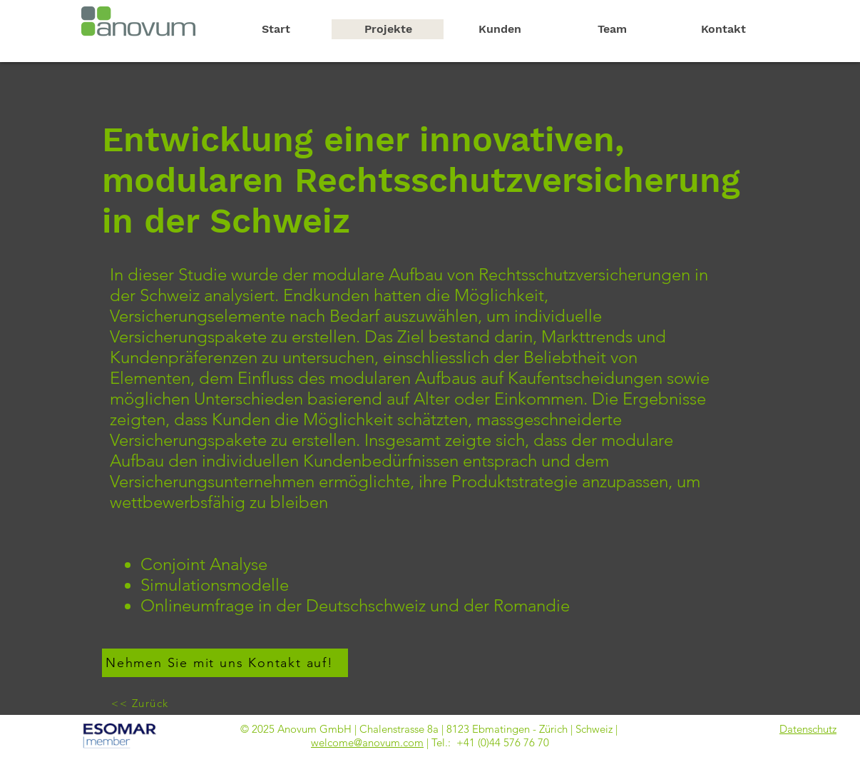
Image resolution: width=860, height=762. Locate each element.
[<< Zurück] (141, 703)
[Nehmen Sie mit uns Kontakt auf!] (225, 663)
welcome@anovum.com (367, 742)
